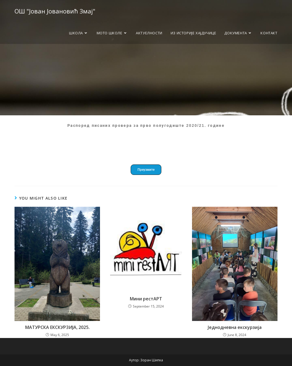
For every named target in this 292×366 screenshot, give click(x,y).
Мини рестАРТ (146, 299)
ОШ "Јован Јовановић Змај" (55, 11)
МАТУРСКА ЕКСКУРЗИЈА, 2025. (57, 327)
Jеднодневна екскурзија (235, 327)
